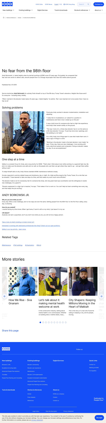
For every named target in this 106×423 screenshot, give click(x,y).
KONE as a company (58, 394)
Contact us (56, 400)
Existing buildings (33, 360)
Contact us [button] (99, 4)
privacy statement (37, 420)
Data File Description (51, 411)
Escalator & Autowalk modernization (37, 378)
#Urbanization (29, 245)
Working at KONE (94, 367)
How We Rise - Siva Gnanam (20, 301)
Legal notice (35, 411)
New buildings (7, 360)
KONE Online (39, 4)
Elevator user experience (34, 368)
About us (56, 390)
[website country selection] (69, 4)
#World (39, 245)
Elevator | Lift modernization (35, 374)
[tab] (40, 324)
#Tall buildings (17, 245)
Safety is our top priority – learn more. (14, 229)
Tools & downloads (8, 390)
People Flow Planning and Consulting (12, 378)
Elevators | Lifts (6, 364)
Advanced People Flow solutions (10, 371)
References (30, 400)
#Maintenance (6, 245)
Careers (55, 397)
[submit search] (88, 4)
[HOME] (3, 18)
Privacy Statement (69, 411)
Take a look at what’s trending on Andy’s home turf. (18, 222)
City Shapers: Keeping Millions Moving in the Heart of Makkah (82, 303)
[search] (83, 4)
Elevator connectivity (33, 364)
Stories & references (11, 17)
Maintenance (30, 371)
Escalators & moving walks (9, 368)
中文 (61, 4)
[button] (9, 10)
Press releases (31, 397)
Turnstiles (4, 374)
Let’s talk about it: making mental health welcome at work (52, 303)
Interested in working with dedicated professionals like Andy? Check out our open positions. (31, 225)
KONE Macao (48, 4)
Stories (19, 17)
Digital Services (58, 360)
